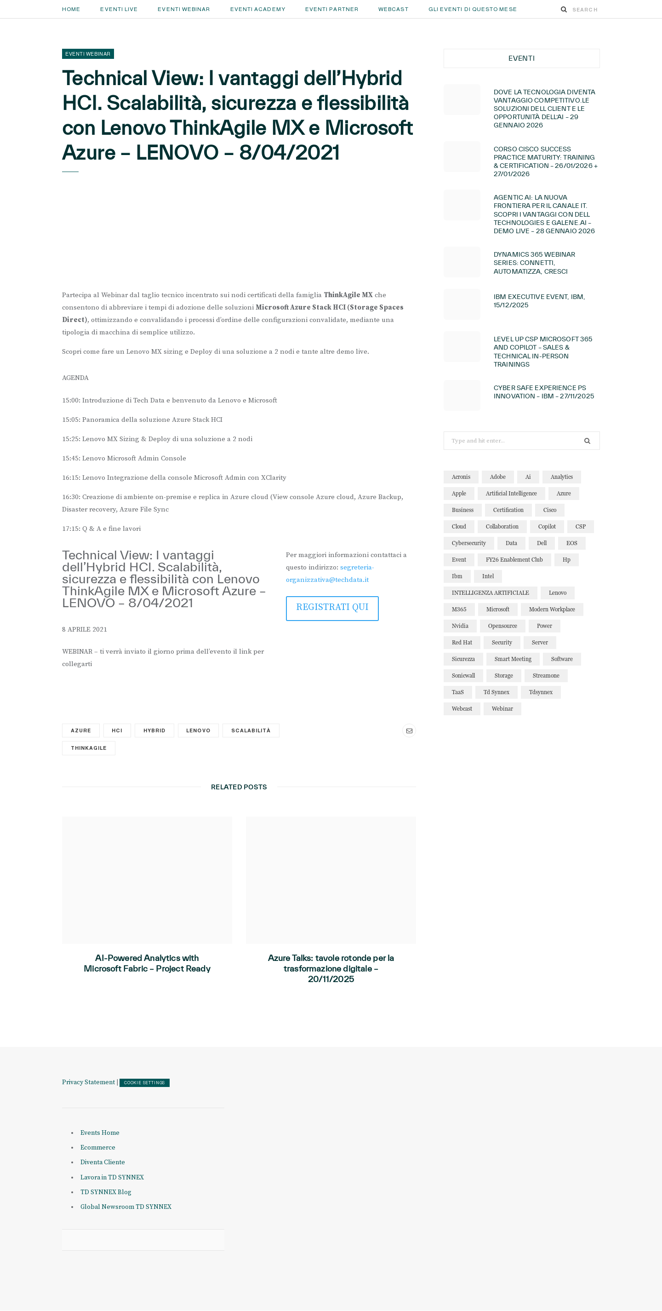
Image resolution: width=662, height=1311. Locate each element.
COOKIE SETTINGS (144, 1083)
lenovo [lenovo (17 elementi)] (557, 592)
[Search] (564, 9)
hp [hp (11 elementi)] (567, 559)
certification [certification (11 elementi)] (508, 509)
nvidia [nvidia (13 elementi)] (460, 625)
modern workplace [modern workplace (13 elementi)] (552, 609)
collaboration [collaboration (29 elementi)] (502, 526)
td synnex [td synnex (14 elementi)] (496, 692)
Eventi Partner (332, 9)
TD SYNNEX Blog (105, 1192)
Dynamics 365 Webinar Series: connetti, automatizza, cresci (535, 263)
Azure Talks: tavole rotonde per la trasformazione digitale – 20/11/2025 (331, 968)
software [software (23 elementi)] (562, 659)
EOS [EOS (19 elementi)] (571, 543)
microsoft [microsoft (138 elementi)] (497, 609)
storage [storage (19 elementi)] (504, 675)
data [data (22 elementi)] (511, 543)
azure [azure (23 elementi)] (564, 493)
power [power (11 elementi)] (544, 625)
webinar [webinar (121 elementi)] (502, 708)
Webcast (393, 9)
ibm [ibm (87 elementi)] (457, 576)
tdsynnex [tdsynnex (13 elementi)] (541, 692)
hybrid (155, 730)
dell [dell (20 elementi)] (542, 543)
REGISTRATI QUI (332, 607)
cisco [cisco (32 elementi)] (549, 509)
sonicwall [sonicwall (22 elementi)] (463, 675)
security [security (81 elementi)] (502, 642)
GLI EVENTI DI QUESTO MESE (472, 9)
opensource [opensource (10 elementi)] (502, 625)
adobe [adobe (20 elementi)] (498, 476)
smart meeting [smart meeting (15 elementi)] (513, 659)
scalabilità (253, 730)
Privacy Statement (88, 1082)
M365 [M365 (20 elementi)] (459, 609)
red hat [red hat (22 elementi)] (462, 642)
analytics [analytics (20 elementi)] (562, 476)
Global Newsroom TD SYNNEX (125, 1207)
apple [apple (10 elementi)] (459, 493)
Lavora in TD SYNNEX (112, 1177)
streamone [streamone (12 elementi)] (546, 675)
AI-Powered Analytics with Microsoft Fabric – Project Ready (147, 963)
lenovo (199, 730)
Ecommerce (97, 1148)
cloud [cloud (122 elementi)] (459, 526)
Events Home (100, 1133)
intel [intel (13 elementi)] (488, 576)
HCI (117, 730)
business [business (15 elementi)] (463, 509)
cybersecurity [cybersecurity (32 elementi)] (469, 543)
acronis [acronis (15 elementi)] (461, 476)
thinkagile (89, 748)
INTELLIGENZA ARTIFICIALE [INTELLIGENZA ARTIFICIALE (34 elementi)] (490, 592)
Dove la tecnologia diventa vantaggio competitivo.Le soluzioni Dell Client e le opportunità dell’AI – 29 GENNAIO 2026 (544, 108)
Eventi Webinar (184, 9)
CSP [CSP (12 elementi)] (581, 526)
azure (81, 730)
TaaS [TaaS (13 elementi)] (458, 692)
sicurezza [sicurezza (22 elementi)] (463, 659)
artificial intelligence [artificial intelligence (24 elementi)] (511, 493)
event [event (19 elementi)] (459, 559)
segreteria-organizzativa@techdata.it (330, 573)
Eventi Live (119, 9)
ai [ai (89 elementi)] (528, 476)
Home (71, 9)
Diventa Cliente (102, 1163)
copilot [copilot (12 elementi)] (547, 526)
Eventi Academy (257, 9)
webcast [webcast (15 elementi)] (462, 708)
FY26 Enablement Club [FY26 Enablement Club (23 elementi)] (514, 559)
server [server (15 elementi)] (540, 642)
